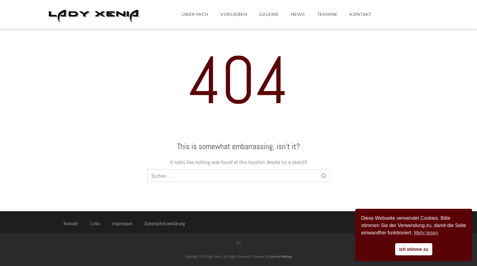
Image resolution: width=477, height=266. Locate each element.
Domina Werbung (280, 256)
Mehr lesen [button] (426, 232)
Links (95, 223)
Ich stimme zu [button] (413, 249)
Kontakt (71, 223)
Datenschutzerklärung (164, 223)
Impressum (122, 223)
